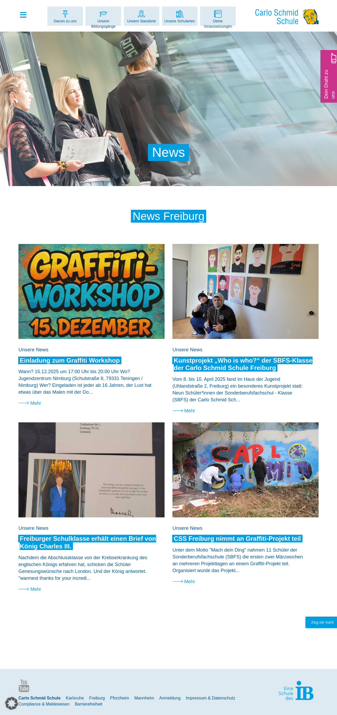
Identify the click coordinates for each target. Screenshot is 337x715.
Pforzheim (119, 698)
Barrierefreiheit (88, 704)
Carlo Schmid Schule (39, 698)
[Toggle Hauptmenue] (25, 15)
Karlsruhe (75, 698)
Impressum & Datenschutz (210, 698)
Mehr (35, 403)
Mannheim (144, 698)
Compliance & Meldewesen (44, 704)
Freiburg (97, 698)
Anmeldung (170, 698)
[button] (11, 703)
